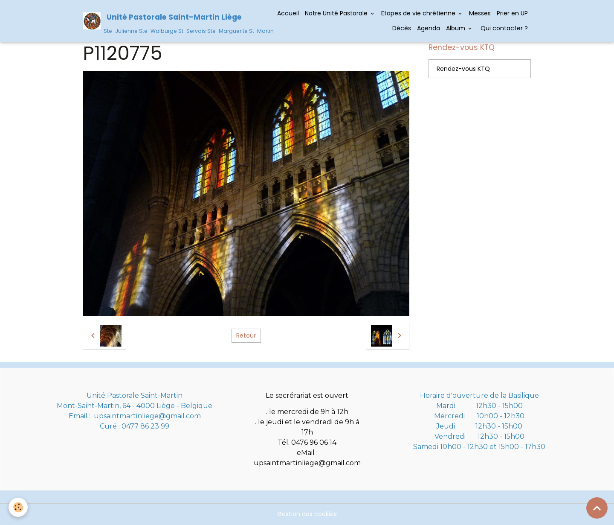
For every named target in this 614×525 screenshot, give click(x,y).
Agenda (428, 28)
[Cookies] (18, 507)
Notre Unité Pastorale (337, 13)
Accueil (288, 13)
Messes (480, 13)
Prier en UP (512, 13)
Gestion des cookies (307, 514)
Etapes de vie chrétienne (419, 13)
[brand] (169, 20)
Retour (246, 335)
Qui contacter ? (503, 28)
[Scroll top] (597, 508)
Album (456, 28)
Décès (401, 28)
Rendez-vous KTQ (463, 68)
